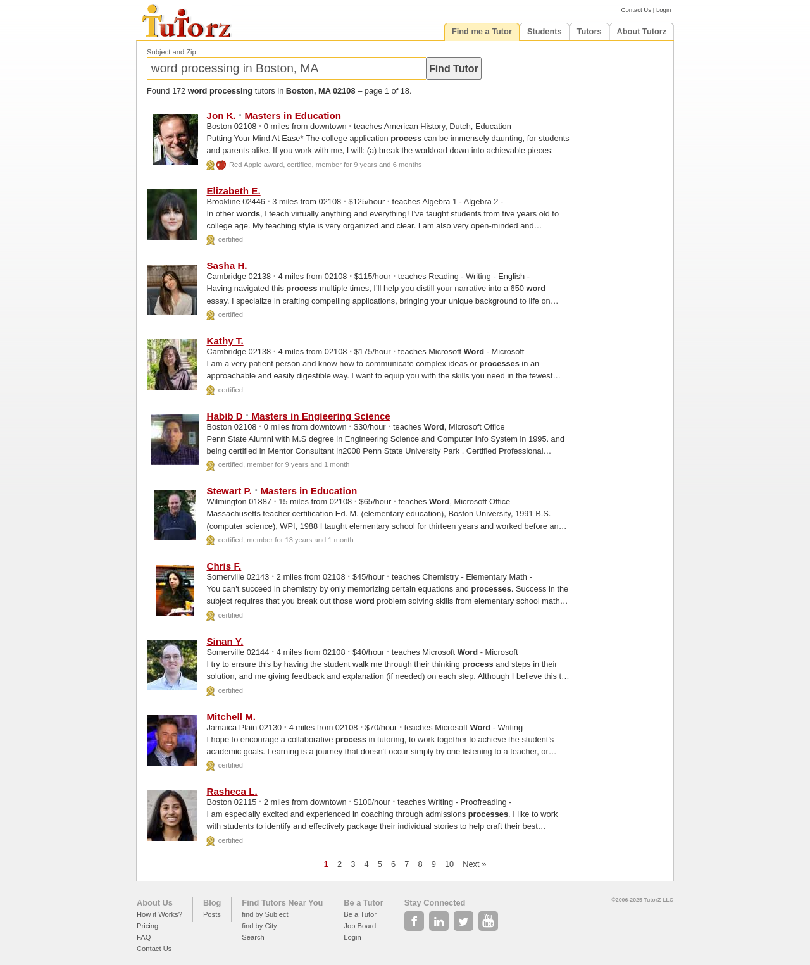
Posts (212, 914)
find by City (259, 926)
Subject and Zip (171, 52)
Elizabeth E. (233, 190)
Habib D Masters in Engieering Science (298, 416)
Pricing (147, 926)
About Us (155, 902)
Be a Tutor (363, 902)
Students (544, 31)
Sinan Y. (224, 641)
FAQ (144, 937)
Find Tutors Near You (282, 902)
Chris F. (223, 566)
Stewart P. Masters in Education (281, 490)
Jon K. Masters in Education (273, 115)
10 (449, 864)
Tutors (589, 31)
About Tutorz (642, 31)
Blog (212, 902)
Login (663, 9)
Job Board (360, 926)
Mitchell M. (231, 716)
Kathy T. (224, 340)
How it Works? (159, 914)
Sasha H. (226, 265)
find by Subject (265, 914)
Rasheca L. (231, 791)
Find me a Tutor (482, 31)
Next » (474, 864)
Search (253, 937)
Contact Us (636, 9)
